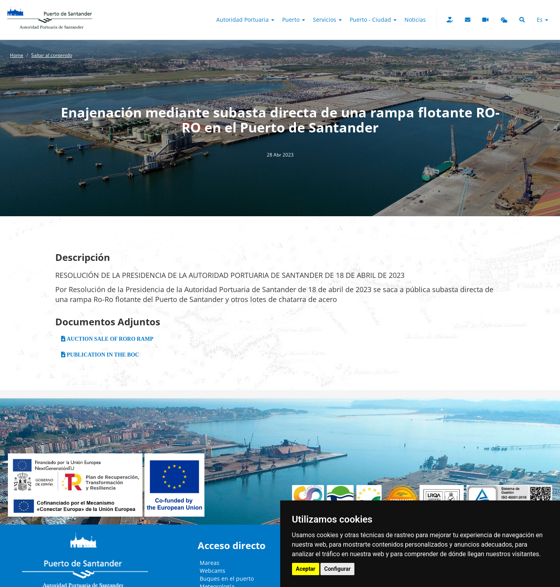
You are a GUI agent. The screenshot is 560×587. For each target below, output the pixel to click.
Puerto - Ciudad (373, 19)
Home (16, 55)
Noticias (415, 19)
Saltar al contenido (51, 55)
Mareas (209, 562)
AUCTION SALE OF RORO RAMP (110, 339)
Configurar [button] (337, 569)
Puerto (293, 19)
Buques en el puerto (227, 578)
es (542, 19)
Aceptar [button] (306, 569)
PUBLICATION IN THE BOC (102, 354)
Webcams (212, 570)
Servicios (327, 19)
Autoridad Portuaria (245, 19)
